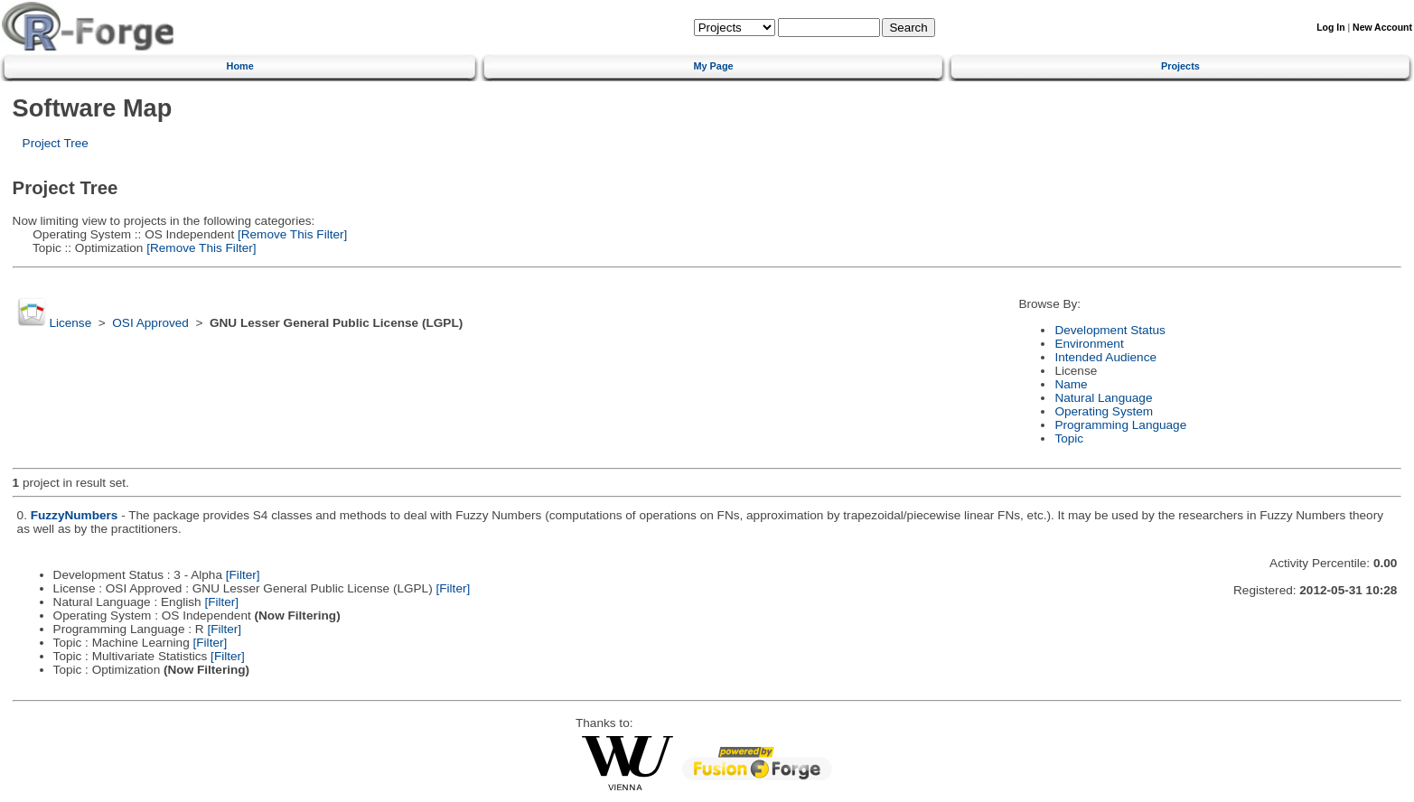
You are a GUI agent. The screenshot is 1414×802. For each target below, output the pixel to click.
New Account (1382, 28)
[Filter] (243, 575)
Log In (1330, 28)
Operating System (1103, 411)
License (70, 323)
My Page (713, 66)
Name (1070, 384)
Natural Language (1103, 398)
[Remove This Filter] (290, 234)
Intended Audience (1105, 357)
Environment (1088, 343)
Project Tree (56, 143)
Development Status (1109, 330)
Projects (1180, 66)
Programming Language (1120, 425)
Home (240, 66)
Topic (1068, 438)
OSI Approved (150, 323)
